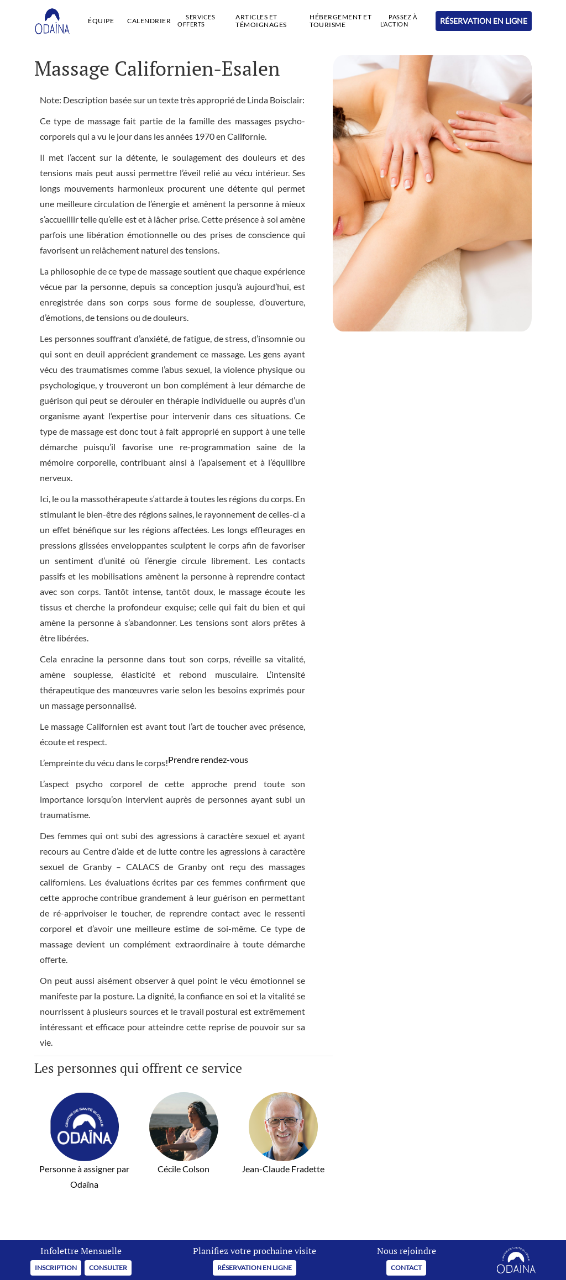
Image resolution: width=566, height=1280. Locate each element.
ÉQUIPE (101, 20)
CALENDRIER (149, 20)
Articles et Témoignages (261, 20)
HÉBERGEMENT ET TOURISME (340, 20)
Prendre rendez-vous (208, 759)
